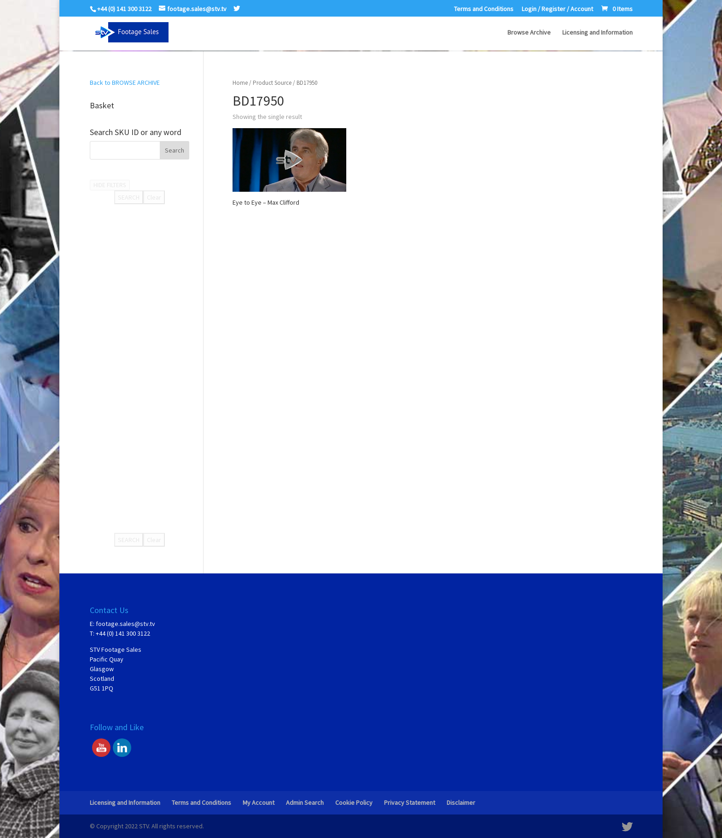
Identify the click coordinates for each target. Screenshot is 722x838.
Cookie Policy (354, 802)
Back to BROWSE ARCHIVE (125, 82)
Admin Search (305, 802)
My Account (258, 802)
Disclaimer (461, 802)
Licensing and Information (597, 32)
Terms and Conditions (483, 9)
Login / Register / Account (557, 9)
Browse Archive (529, 32)
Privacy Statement (409, 802)
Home (240, 83)
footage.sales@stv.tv (125, 624)
